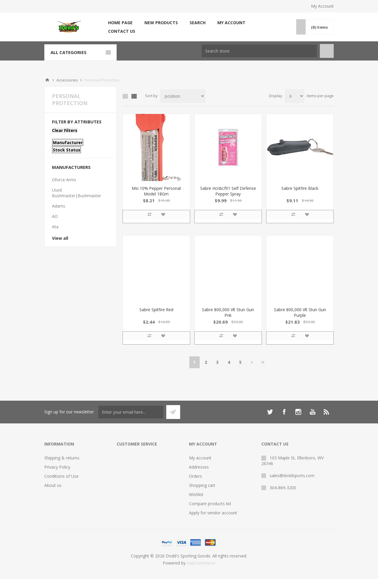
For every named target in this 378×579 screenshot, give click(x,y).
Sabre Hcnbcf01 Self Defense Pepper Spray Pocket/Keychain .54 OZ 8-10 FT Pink (228, 196)
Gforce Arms (64, 179)
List (134, 96)
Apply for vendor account (213, 513)
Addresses (199, 467)
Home (47, 80)
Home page (120, 22)
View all (60, 238)
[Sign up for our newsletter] (130, 412)
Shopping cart (202, 485)
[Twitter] (270, 412)
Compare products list (210, 503)
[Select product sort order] (182, 96)
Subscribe (173, 412)
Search (198, 22)
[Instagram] (298, 412)
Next (252, 362)
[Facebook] (284, 412)
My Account (322, 6)
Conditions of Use (61, 476)
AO (55, 216)
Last (262, 362)
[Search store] (259, 51)
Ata (55, 226)
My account (231, 22)
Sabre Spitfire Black (299, 188)
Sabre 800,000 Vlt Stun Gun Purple (300, 312)
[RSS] (326, 412)
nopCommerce (201, 563)
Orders (195, 476)
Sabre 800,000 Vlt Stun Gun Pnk (228, 312)
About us (52, 485)
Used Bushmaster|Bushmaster (76, 192)
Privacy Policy (57, 467)
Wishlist (196, 494)
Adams (58, 206)
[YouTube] (312, 412)
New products (161, 22)
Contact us (121, 31)
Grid (125, 96)
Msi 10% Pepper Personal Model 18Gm (156, 191)
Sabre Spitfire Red (156, 309)
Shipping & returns (61, 458)
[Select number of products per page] (294, 96)
